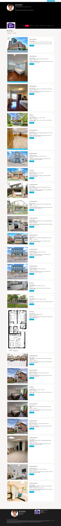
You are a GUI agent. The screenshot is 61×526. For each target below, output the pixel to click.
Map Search (36, 25)
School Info (49, 25)
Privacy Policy (8, 519)
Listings (27, 25)
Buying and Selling (43, 25)
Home (23, 25)
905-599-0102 (21, 514)
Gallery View (9, 33)
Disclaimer (11, 519)
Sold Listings (31, 25)
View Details (32, 45)
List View (14, 33)
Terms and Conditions (15, 519)
